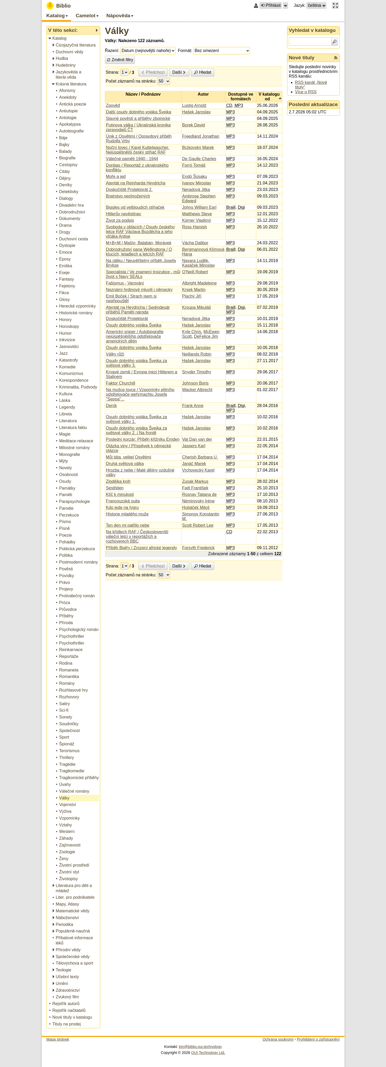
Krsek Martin (194, 289)
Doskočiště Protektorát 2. (129, 189)
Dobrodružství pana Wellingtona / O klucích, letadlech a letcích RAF (139, 251)
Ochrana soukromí (278, 1039)
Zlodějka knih (118, 481)
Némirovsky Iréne (198, 501)
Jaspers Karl (193, 446)
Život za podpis (120, 220)
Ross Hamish (194, 227)
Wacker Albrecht (197, 389)
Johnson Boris (195, 383)
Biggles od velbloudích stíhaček (135, 207)
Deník (111, 405)
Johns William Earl (199, 207)
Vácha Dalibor (195, 243)
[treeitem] (73, 38)
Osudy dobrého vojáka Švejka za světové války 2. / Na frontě (136, 430)
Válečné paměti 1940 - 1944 (132, 158)
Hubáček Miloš (196, 507)
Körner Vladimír (196, 220)
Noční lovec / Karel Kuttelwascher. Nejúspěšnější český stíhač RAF (137, 149)
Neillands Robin (196, 354)
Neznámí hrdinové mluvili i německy (139, 289)
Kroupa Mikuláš (196, 307)
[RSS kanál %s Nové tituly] (336, 58)
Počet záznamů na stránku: (131, 81)
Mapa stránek (57, 1039)
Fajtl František (195, 488)
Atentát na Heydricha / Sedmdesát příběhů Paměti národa (138, 309)
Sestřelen (115, 488)
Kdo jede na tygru (122, 507)
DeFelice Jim (206, 336)
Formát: (185, 50)
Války (117, 31)
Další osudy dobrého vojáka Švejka (138, 112)
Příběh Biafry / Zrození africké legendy (141, 548)
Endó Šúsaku (194, 176)
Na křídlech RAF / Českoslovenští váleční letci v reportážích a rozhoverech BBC (137, 536)
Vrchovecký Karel (198, 470)
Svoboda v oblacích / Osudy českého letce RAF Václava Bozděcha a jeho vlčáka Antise (140, 232)
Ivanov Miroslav (196, 183)
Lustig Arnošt (194, 105)
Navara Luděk (195, 260)
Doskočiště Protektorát (127, 318)
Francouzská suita (123, 501)
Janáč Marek (194, 463)
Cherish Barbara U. (200, 457)
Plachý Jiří (191, 296)
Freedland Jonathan (200, 136)
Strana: (112, 72)
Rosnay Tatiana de (199, 494)
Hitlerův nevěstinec (123, 214)
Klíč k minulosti (120, 494)
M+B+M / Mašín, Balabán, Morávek (138, 243)
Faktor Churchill (120, 383)
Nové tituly (301, 57)
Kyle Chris (191, 331)
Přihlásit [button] (271, 5)
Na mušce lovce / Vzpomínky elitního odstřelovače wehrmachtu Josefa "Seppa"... (140, 394)
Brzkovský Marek (198, 147)
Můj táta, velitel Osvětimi (128, 457)
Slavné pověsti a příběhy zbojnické (138, 118)
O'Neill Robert (195, 272)
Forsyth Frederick (198, 548)
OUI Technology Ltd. (208, 1053)
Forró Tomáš (194, 165)
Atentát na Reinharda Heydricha (135, 183)
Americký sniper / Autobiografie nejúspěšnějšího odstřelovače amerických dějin (135, 336)
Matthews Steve (197, 214)
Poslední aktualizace (313, 104)
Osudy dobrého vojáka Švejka (134, 325)
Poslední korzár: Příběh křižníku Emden (143, 439)
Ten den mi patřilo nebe (127, 525)
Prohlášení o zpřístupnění (318, 1039)
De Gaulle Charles (199, 158)
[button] (285, 5)
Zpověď (113, 105)
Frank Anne (193, 405)
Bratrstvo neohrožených (128, 196)
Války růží (115, 354)
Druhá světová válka (125, 463)
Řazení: (112, 50)
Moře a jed (116, 176)
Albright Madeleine (199, 283)
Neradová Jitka (196, 189)
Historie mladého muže (127, 514)
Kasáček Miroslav (198, 265)
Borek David (193, 125)
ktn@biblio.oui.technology (200, 1047)
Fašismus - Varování (125, 283)
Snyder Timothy (196, 372)
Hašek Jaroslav (196, 112)
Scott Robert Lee (197, 525)
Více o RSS (306, 92)
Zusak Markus (195, 481)
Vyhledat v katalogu (312, 30)
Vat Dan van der (197, 439)
